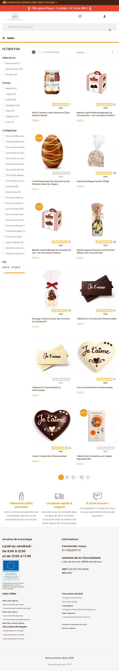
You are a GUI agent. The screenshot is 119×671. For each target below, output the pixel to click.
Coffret (11, 99)
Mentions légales (69, 628)
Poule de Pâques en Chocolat (13, 639)
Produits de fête (15, 231)
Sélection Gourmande (16, 248)
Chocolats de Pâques (16, 152)
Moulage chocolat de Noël (72, 598)
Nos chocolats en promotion (16, 197)
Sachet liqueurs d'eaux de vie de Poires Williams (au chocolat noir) (96, 251)
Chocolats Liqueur (16, 175)
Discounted (13, 63)
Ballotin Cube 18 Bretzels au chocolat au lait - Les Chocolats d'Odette (51, 251)
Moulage (13, 105)
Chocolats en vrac (16, 158)
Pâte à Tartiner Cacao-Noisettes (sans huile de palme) (51, 114)
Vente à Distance (16, 253)
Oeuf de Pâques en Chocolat (13, 631)
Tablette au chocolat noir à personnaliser (97, 318)
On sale (11, 74)
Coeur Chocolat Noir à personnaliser (49, 456)
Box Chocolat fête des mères (13, 605)
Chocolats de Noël (72, 593)
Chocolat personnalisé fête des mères (17, 608)
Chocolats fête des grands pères (16, 169)
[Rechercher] (59, 27)
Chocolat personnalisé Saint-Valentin (76, 617)
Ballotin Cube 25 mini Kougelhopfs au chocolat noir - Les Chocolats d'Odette (96, 114)
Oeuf (10, 110)
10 (81, 477)
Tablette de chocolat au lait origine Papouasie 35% (94, 457)
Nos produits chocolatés (16, 214)
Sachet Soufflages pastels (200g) (93, 181)
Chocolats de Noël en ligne (16, 147)
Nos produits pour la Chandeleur (16, 225)
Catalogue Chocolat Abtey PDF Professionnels (79, 610)
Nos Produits (15, 208)
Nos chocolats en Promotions (16, 203)
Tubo (10, 122)
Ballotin (11, 88)
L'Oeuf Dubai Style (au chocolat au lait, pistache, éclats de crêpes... (51, 182)
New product (14, 68)
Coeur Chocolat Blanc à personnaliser (95, 387)
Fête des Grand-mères (13, 623)
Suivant (87, 477)
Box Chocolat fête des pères (13, 616)
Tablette (12, 116)
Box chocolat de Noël (70, 602)
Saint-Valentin (15, 242)
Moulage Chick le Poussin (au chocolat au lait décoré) (51, 320)
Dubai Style (13, 192)
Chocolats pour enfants (16, 180)
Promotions (14, 236)
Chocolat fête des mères (16, 136)
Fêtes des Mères (10, 601)
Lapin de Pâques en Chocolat (13, 635)
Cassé (11, 94)
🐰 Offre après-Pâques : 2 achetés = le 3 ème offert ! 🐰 (59, 8)
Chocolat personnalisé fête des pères (16, 619)
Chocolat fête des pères (16, 141)
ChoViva (12, 186)
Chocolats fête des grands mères (16, 164)
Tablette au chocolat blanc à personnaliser (46, 389)
